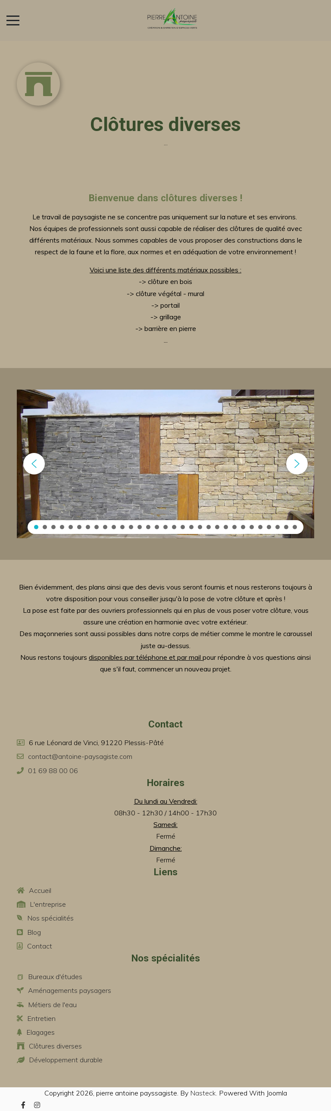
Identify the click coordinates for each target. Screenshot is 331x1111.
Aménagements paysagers (69, 990)
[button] (34, 463)
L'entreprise (48, 904)
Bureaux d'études (55, 976)
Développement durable (66, 1059)
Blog (34, 932)
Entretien (41, 1018)
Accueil (40, 890)
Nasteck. (203, 1093)
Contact (39, 946)
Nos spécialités (50, 918)
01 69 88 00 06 (53, 770)
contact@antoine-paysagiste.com (80, 756)
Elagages (40, 1032)
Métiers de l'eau (52, 1004)
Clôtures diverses (55, 1046)
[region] (165, 464)
